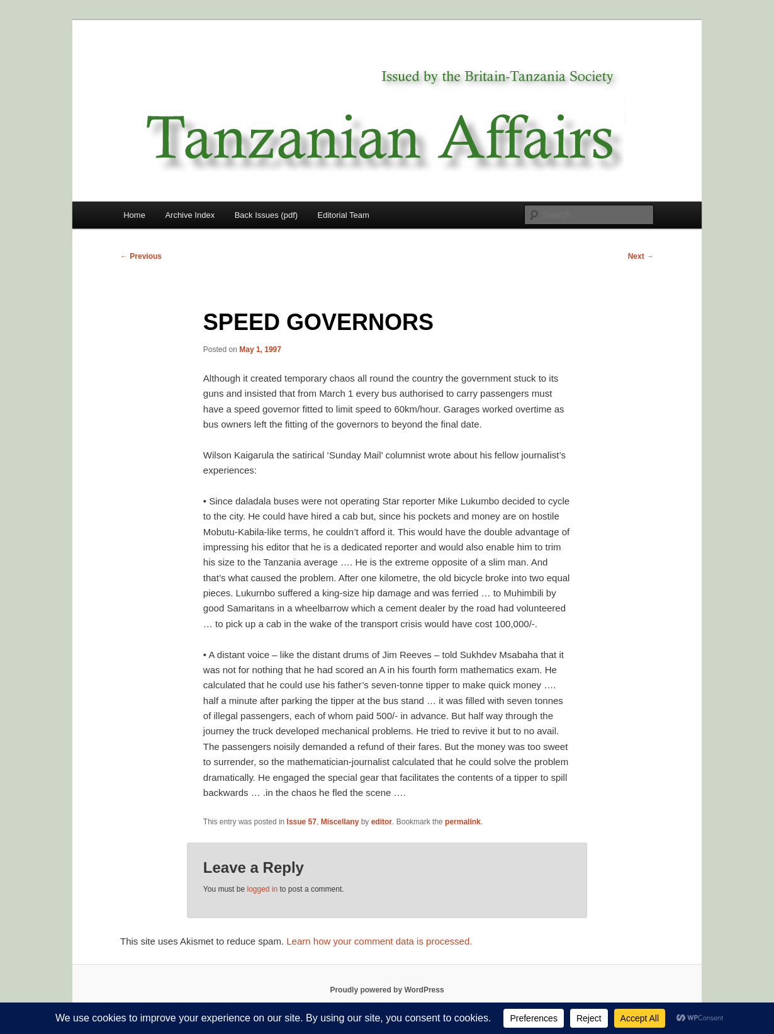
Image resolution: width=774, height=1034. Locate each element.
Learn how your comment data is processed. (379, 941)
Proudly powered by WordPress (387, 990)
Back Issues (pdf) (266, 215)
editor (381, 821)
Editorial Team (343, 215)
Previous (141, 256)
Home (134, 215)
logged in (262, 889)
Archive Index (190, 215)
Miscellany (340, 821)
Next (641, 256)
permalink (463, 821)
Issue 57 (302, 821)
